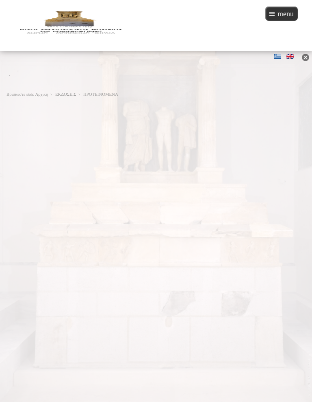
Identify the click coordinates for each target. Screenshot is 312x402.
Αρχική (41, 94)
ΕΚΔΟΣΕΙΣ (65, 94)
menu (285, 14)
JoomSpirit (309, 373)
